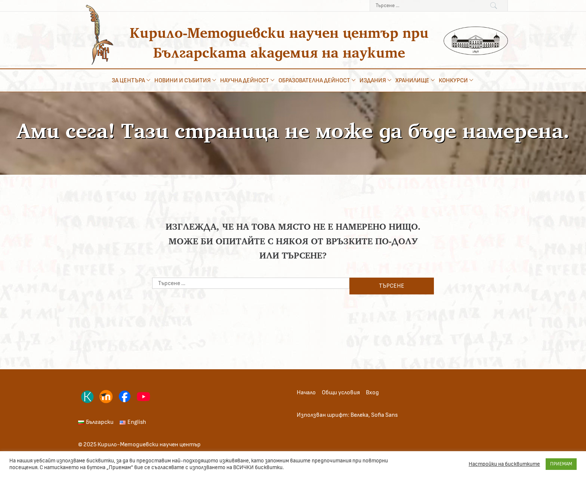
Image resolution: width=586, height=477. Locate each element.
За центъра (132, 80)
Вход (372, 392)
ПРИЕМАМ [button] (561, 464)
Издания (376, 80)
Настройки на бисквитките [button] (504, 464)
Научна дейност (248, 80)
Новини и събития (186, 80)
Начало (306, 392)
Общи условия (341, 392)
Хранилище (415, 80)
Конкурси (457, 80)
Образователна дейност (317, 80)
